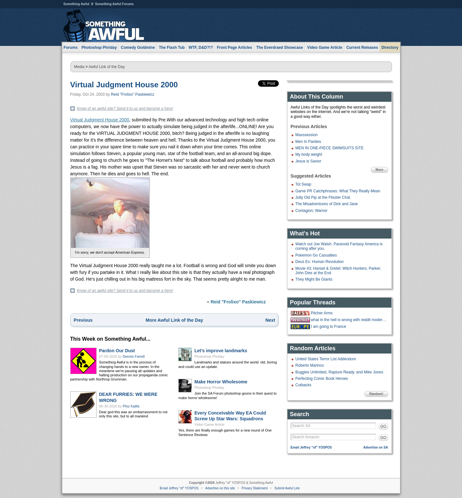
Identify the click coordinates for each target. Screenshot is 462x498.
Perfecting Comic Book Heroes (321, 378)
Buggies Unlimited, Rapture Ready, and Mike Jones (339, 372)
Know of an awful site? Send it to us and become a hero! (125, 108)
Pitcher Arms (322, 313)
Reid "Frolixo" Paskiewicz (132, 94)
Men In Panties (308, 141)
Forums (71, 47)
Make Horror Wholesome (220, 381)
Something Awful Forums (114, 4)
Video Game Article (209, 424)
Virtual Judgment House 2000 (124, 84)
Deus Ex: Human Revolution (319, 261)
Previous (83, 320)
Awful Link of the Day (107, 67)
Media (79, 67)
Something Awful (77, 4)
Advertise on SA (375, 447)
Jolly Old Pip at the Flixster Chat (322, 197)
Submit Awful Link (287, 488)
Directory (389, 47)
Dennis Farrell (134, 356)
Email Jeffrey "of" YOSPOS (311, 447)
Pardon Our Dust (117, 350)
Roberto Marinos (309, 365)
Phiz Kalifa (131, 406)
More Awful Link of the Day (174, 320)
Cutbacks (303, 385)
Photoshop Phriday (209, 356)
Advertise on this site (220, 488)
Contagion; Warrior (311, 210)
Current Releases (362, 47)
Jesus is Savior (308, 161)
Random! (376, 394)
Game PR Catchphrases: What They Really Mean (338, 191)
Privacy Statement (255, 488)
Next (270, 320)
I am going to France (328, 326)
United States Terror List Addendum (325, 359)
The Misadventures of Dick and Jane (326, 204)
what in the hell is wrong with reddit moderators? (349, 320)
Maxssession (306, 135)
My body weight (308, 154)
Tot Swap (303, 184)
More (379, 169)
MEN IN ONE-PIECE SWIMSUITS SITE (329, 148)
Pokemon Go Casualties (316, 255)
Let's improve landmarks (220, 350)
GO (384, 426)
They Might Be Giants (313, 279)
